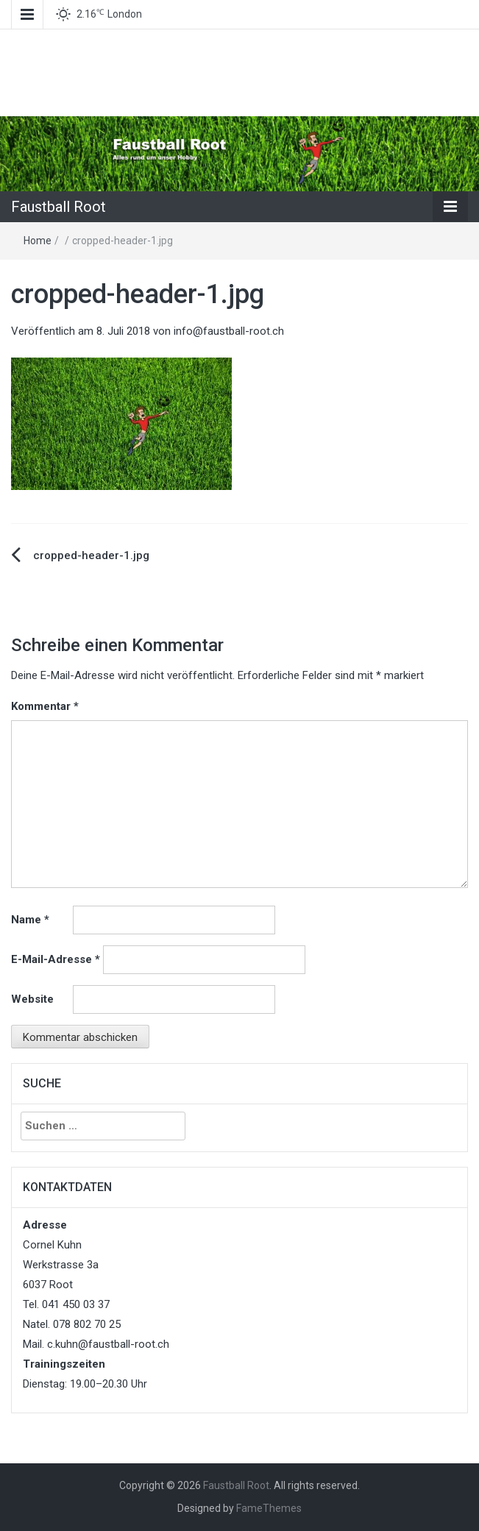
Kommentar (45, 706)
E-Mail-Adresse (55, 959)
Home (38, 240)
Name (30, 919)
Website (32, 999)
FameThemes (269, 1508)
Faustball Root (58, 207)
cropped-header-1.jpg (91, 555)
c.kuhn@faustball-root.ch (108, 1344)
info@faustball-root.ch (229, 331)
